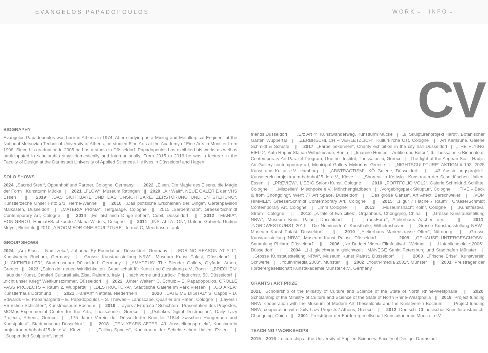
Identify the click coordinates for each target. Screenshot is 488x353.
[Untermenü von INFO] (451, 12)
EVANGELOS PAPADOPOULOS (92, 12)
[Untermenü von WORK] (419, 12)
